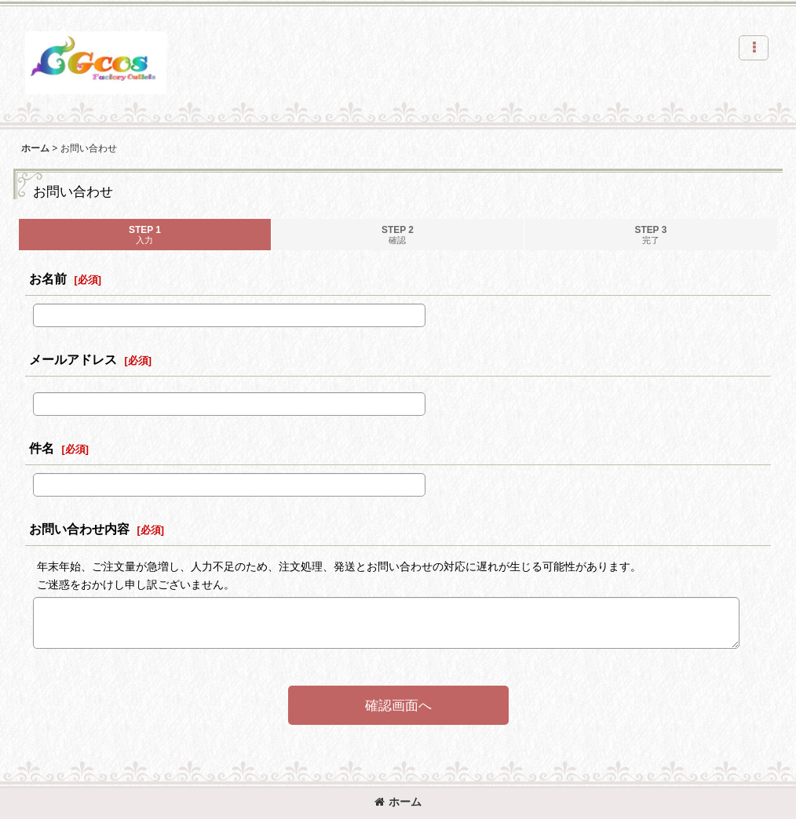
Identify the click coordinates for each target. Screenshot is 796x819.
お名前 (48, 278)
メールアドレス (73, 359)
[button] (754, 47)
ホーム (398, 801)
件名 (41, 448)
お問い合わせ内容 (79, 529)
